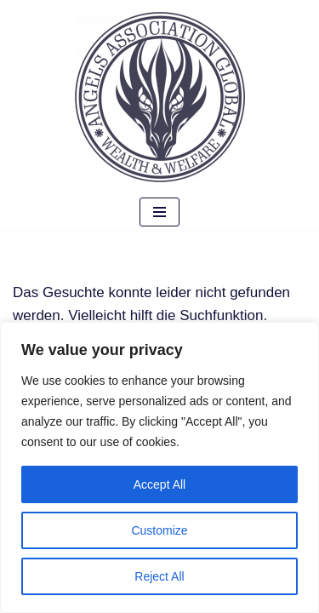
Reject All (159, 576)
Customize (159, 530)
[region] (159, 467)
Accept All (159, 484)
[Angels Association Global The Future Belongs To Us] (160, 97)
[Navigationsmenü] (159, 212)
